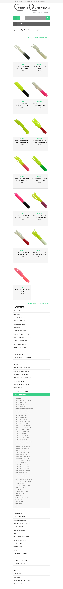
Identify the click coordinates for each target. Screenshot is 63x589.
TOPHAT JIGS (19, 499)
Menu (17, 24)
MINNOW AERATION (19, 510)
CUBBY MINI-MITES (21, 417)
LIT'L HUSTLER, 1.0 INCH (22, 464)
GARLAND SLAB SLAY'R (22, 448)
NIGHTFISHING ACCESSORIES (22, 523)
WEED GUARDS (20, 502)
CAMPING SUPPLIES (19, 324)
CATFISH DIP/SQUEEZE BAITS (22, 337)
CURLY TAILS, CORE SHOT (23, 421)
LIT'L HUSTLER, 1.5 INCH (22, 466)
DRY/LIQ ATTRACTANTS (20, 347)
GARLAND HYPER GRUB (22, 435)
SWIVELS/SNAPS (18, 573)
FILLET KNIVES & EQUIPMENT (22, 351)
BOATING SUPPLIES (19, 320)
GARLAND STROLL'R (21, 450)
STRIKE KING (19, 495)
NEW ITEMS (17, 314)
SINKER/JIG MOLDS (19, 557)
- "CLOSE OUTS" (18, 317)
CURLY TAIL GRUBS (21, 419)
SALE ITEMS (17, 310)
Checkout (34, 12)
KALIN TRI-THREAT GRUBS (23, 456)
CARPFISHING (17, 327)
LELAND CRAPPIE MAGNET (23, 460)
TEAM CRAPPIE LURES (22, 497)
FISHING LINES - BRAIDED (21, 354)
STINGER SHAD (20, 493)
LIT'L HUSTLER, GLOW (22, 473)
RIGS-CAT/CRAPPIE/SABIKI (21, 537)
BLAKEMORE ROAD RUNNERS (24, 409)
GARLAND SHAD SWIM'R (23, 444)
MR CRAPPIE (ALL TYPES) (23, 485)
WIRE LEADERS (18, 584)
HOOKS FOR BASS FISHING (21, 371)
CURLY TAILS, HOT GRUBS (23, 423)
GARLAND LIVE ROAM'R (22, 438)
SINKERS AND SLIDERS (20, 560)
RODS (15, 550)
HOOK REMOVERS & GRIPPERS (22, 367)
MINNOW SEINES (18, 513)
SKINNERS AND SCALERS (21, 563)
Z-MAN (17, 506)
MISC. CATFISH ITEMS (20, 516)
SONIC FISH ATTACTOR (22, 491)
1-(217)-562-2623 (19, 1)
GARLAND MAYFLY (21, 440)
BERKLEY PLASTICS (21, 402)
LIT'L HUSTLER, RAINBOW (23, 477)
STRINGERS (17, 570)
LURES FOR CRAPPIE (20, 394)
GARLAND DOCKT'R (21, 433)
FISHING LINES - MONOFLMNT (22, 357)
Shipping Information (40, 1)
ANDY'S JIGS (19, 398)
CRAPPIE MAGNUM (21, 415)
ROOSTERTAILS (20, 489)
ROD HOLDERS (18, 547)
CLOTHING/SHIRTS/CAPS (21, 344)
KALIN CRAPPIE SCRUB (22, 454)
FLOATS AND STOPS (19, 361)
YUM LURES (19, 504)
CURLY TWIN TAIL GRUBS (23, 429)
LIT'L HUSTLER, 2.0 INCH (22, 468)
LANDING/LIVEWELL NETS (21, 384)
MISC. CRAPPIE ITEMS (20, 520)
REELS (15, 533)
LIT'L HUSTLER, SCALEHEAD (24, 479)
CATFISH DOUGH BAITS (20, 341)
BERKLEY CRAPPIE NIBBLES (24, 400)
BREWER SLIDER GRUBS (22, 411)
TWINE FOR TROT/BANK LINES (22, 580)
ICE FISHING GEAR (19, 381)
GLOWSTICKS (17, 364)
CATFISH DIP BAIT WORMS (21, 334)
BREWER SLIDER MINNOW (23, 413)
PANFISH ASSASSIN (21, 487)
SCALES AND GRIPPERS (20, 553)
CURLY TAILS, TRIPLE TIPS (23, 425)
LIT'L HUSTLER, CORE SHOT (23, 471)
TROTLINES (17, 577)
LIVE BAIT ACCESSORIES (21, 391)
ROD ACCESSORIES (19, 543)
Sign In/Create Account (43, 12)
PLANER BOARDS (18, 526)
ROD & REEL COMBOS (20, 540)
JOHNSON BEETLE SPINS (22, 452)
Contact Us (29, 1)
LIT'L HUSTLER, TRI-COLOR (23, 481)
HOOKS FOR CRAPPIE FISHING (22, 378)
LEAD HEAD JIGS (18, 388)
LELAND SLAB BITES (21, 462)
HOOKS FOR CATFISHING (21, 374)
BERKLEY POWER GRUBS (23, 404)
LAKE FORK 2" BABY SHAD (23, 458)
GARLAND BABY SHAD (22, 431)
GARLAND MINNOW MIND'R (24, 442)
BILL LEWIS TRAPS (21, 407)
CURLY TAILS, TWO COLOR (23, 427)
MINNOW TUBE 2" (21, 483)
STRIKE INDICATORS (19, 567)
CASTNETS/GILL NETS (20, 331)
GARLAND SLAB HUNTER (23, 446)
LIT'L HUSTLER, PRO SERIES (23, 475)
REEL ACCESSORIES (19, 530)
